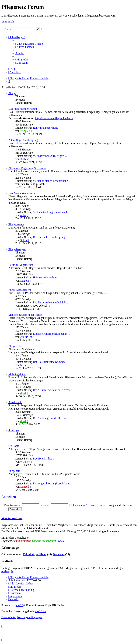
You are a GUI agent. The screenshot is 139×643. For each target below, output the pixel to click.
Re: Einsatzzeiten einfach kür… (51, 302)
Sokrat (24, 240)
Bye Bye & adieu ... (44, 458)
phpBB (19, 605)
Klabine (24, 158)
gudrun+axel (27, 336)
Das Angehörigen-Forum (22, 193)
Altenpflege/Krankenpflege (23, 140)
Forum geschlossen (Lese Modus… (53, 483)
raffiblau (41, 554)
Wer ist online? (11, 518)
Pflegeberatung (16, 224)
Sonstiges (13, 430)
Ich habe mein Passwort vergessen (88, 505)
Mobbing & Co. (17, 374)
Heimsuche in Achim (45, 277)
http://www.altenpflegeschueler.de (54, 118)
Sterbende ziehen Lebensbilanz (50, 180)
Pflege (12, 93)
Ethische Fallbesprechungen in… (51, 333)
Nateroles (59, 554)
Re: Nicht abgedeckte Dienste (49, 418)
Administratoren (21, 540)
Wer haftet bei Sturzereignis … (50, 155)
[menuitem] (29, 43)
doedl (23, 393)
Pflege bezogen (17, 249)
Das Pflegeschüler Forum (22, 108)
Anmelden (8, 497)
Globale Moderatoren (44, 540)
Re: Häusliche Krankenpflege (49, 237)
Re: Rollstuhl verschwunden (49, 361)
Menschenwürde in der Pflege (25, 314)
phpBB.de (40, 611)
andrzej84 (7, 571)
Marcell (24, 486)
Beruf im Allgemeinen (20, 264)
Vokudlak (28, 554)
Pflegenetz (14, 470)
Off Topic (13, 445)
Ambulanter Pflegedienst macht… (52, 212)
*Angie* (25, 130)
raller (23, 215)
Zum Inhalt (7, 21)
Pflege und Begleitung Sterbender (27, 168)
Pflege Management (19, 289)
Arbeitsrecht (15, 402)
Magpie (24, 280)
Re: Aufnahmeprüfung (45, 127)
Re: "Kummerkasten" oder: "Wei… (52, 389)
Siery (23, 365)
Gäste (61, 540)
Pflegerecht (14, 346)
